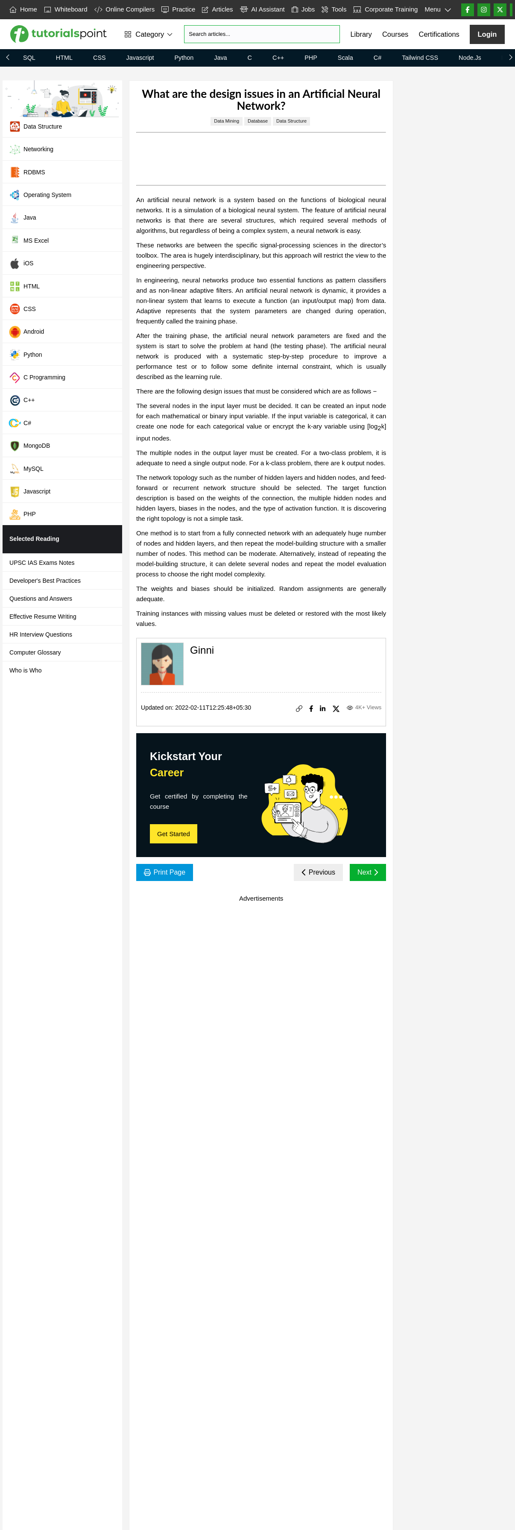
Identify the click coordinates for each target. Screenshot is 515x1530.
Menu (437, 10)
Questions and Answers (40, 598)
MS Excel (29, 240)
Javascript (140, 57)
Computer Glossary (35, 652)
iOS (21, 263)
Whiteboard (66, 9)
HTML (64, 57)
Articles (217, 9)
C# (377, 57)
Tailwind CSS (420, 57)
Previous (318, 872)
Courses (395, 34)
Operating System (40, 194)
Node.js (470, 57)
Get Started (173, 833)
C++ (278, 57)
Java (220, 57)
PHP (310, 57)
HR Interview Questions (40, 634)
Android (26, 332)
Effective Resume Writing (42, 616)
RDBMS (27, 172)
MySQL (26, 468)
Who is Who (25, 670)
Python (183, 57)
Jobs (303, 9)
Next (367, 872)
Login (487, 34)
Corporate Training (385, 9)
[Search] (262, 34)
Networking (31, 149)
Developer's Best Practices (45, 580)
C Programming (37, 377)
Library (361, 34)
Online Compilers (124, 9)
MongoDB (29, 446)
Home (23, 9)
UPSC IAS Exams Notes (42, 562)
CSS (99, 57)
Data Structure (35, 126)
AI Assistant (262, 9)
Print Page (164, 872)
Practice (178, 9)
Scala (345, 57)
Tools (334, 9)
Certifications (438, 34)
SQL (29, 57)
